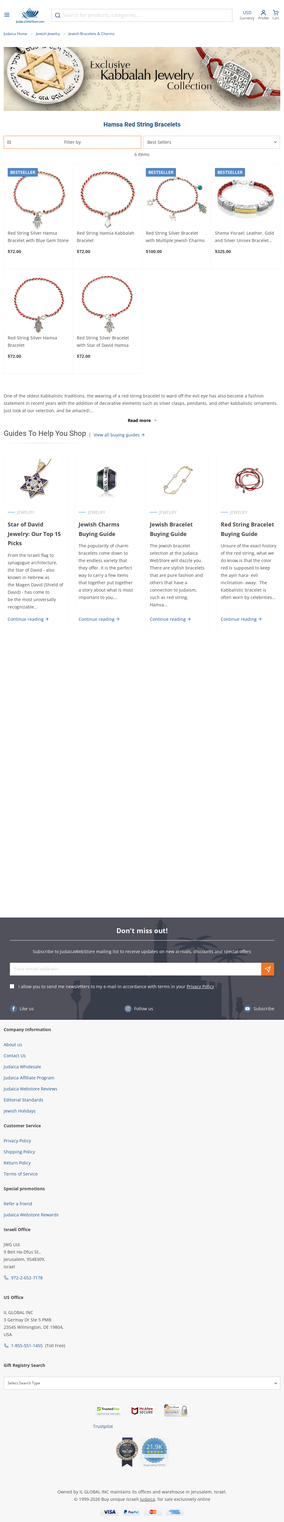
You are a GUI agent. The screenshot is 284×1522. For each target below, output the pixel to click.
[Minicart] (275, 15)
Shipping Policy (19, 1152)
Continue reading (28, 619)
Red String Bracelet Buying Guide (247, 529)
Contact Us (15, 1055)
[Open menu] (7, 15)
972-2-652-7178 (27, 1278)
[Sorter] (211, 142)
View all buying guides (119, 435)
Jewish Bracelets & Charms (91, 33)
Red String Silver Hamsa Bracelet (32, 341)
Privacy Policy (200, 986)
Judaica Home (15, 33)
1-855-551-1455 (27, 1345)
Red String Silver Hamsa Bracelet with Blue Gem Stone (38, 236)
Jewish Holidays (20, 1111)
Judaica (147, 1499)
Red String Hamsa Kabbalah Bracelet (105, 236)
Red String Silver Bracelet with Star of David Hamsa (103, 341)
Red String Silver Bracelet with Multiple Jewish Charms (175, 236)
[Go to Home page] (30, 15)
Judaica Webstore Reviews (30, 1089)
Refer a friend (18, 1204)
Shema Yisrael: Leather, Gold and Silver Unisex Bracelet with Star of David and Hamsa (245, 237)
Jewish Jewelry (48, 33)
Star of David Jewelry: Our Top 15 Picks (34, 534)
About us (13, 1044)
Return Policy (17, 1163)
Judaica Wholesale (22, 1067)
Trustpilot (103, 1426)
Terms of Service (21, 1174)
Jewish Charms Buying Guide (99, 529)
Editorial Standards (23, 1100)
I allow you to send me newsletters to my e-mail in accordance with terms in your (116, 986)
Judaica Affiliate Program (29, 1078)
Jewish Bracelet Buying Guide (171, 529)
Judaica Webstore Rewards (31, 1215)
